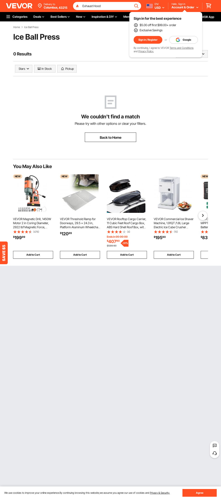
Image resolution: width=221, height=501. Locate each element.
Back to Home (110, 137)
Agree (199, 492)
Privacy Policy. (146, 51)
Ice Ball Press (31, 27)
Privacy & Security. (160, 492)
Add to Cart (33, 254)
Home (16, 27)
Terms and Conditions (182, 47)
